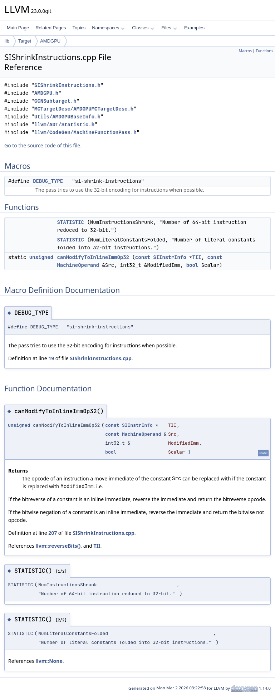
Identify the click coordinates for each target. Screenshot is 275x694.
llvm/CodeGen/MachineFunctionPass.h (85, 132)
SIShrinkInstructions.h (67, 85)
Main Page (18, 27)
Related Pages (50, 27)
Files (169, 27)
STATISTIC (70, 222)
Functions (264, 50)
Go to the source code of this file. (43, 145)
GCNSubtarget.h (55, 101)
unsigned (41, 257)
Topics (78, 27)
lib (7, 41)
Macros (245, 50)
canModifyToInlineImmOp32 (93, 257)
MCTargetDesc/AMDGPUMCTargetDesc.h (83, 109)
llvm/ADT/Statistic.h (64, 124)
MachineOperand (78, 265)
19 (51, 358)
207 (52, 532)
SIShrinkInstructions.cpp (100, 358)
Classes (143, 27)
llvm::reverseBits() (57, 545)
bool (192, 265)
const (142, 257)
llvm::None (48, 661)
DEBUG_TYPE (48, 181)
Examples (194, 27)
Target (24, 41)
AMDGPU (50, 41)
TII (196, 257)
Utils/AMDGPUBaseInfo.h (67, 116)
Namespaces (108, 27)
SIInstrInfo (169, 257)
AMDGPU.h (46, 93)
